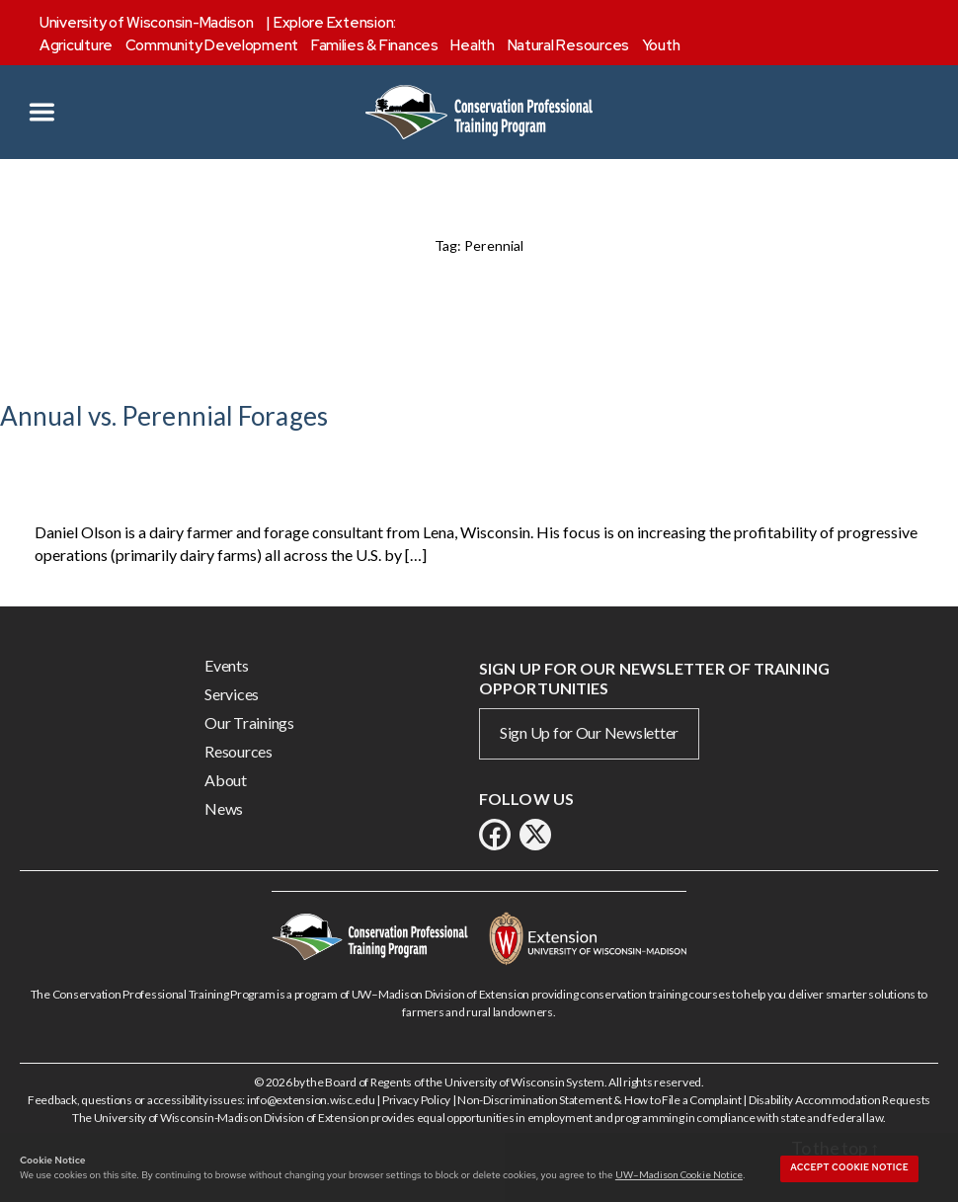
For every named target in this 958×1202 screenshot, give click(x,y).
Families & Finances (375, 45)
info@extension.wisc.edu (311, 1099)
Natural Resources (568, 45)
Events (226, 665)
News (223, 808)
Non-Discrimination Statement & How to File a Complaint (599, 1099)
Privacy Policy (416, 1099)
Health (472, 45)
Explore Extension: (335, 23)
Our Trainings (249, 722)
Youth (661, 45)
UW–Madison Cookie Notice (679, 1174)
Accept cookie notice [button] (849, 1167)
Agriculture (76, 45)
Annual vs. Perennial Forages (164, 416)
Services (231, 693)
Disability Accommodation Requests (839, 1099)
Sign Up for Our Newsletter (589, 732)
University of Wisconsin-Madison (147, 23)
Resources (238, 751)
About (225, 779)
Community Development (211, 45)
